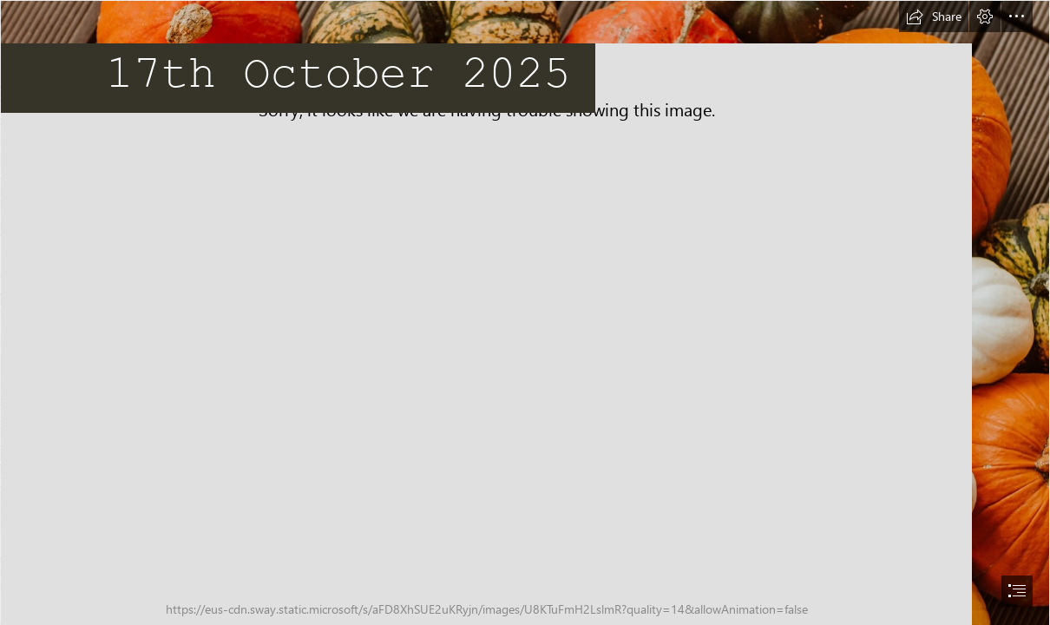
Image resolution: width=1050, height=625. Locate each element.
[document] (525, 312)
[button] (933, 16)
